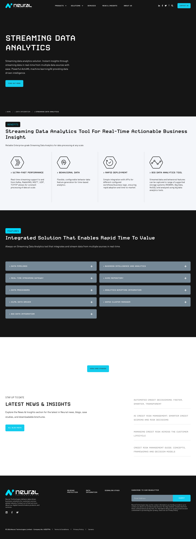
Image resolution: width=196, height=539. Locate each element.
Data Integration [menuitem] (91, 491)
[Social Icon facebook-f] (162, 6)
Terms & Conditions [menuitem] (61, 529)
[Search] (172, 5)
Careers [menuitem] (91, 529)
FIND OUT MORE (14, 83)
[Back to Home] (18, 5)
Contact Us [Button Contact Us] (184, 5)
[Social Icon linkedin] (7, 512)
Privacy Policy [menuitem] (78, 529)
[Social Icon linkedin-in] (159, 6)
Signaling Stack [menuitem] (112, 490)
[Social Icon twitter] (165, 6)
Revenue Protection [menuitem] (72, 491)
